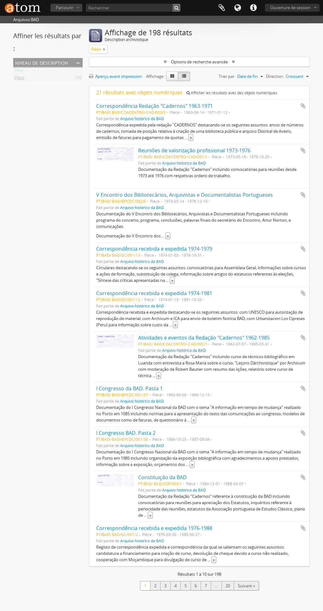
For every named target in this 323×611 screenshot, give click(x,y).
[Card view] (172, 76)
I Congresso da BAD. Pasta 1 (129, 388)
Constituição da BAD (162, 477)
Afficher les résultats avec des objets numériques (231, 93)
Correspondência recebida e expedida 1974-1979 (154, 248)
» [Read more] (191, 137)
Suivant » (246, 586)
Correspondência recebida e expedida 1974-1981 (154, 293)
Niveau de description (41, 62)
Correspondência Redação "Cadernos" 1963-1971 (154, 105)
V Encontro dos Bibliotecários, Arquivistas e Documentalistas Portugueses (184, 194)
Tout (19, 71)
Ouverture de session (290, 7)
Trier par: (227, 76)
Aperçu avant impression (115, 76)
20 (228, 586)
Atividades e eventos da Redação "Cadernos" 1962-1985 (204, 337)
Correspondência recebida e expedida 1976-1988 (154, 528)
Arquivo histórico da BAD (142, 118)
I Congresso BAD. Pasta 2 (126, 432)
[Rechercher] (133, 8)
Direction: (275, 76)
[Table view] (184, 76)
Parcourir (64, 7)
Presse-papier (222, 8)
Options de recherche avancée (199, 62)
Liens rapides (253, 8)
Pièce (19, 79)
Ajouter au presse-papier (303, 106)
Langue (237, 8)
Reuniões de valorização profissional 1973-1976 (194, 150)
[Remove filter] (104, 49)
